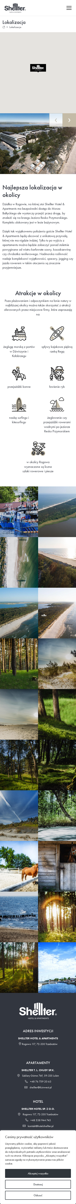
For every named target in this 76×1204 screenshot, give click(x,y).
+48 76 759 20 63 (38, 1081)
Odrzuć (38, 1195)
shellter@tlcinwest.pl (38, 1087)
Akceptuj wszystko (38, 1173)
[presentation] (56, 120)
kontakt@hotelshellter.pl (38, 1126)
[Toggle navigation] (71, 8)
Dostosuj (38, 1184)
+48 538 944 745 (38, 1120)
